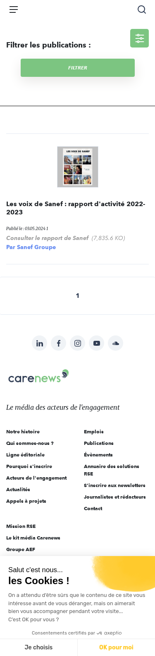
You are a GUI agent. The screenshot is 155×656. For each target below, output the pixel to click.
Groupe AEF (20, 549)
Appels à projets (26, 501)
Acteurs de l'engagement (36, 478)
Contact (93, 508)
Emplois (94, 431)
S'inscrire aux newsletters (114, 485)
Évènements (98, 455)
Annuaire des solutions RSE (111, 470)
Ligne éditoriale (25, 455)
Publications (99, 443)
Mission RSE (21, 526)
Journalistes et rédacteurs (115, 497)
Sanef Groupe (36, 247)
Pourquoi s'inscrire (29, 466)
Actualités (18, 489)
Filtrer (77, 67)
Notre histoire (23, 431)
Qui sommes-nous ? (30, 443)
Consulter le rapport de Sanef (47, 238)
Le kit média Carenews (33, 538)
